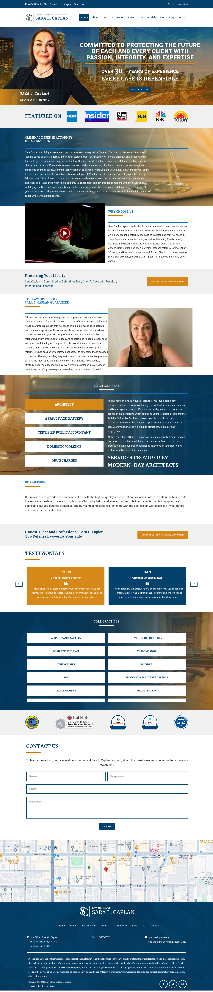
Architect (64, 404)
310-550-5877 (178, 4)
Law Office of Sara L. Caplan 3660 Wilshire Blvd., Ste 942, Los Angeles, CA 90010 (43, 943)
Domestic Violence (64, 446)
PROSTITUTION (146, 696)
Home (61, 927)
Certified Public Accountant (64, 432)
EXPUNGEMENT (66, 696)
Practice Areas (88, 927)
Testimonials (120, 927)
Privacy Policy (35, 987)
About (73, 927)
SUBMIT (107, 827)
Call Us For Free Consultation (161, 281)
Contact (155, 927)
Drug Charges (64, 460)
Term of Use (49, 987)
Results (105, 927)
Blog (134, 927)
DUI (66, 682)
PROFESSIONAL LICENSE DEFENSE (147, 682)
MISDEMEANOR (146, 653)
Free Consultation (140, 91)
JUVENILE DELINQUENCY (147, 639)
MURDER (147, 668)
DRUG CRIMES (66, 668)
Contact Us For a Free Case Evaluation (156, 534)
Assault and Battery (64, 418)
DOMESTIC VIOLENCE (66, 653)
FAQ (144, 927)
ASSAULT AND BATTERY (66, 639)
